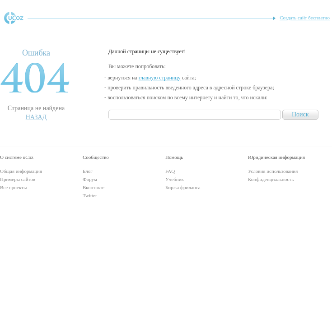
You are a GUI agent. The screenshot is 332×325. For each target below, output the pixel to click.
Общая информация (21, 171)
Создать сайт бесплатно (305, 17)
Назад (36, 117)
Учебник (174, 179)
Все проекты (13, 187)
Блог (88, 171)
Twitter (90, 195)
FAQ (170, 171)
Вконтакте (93, 187)
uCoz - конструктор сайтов (14, 18)
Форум (90, 179)
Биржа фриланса (183, 187)
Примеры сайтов (17, 179)
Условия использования (273, 171)
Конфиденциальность (271, 179)
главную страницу (160, 77)
